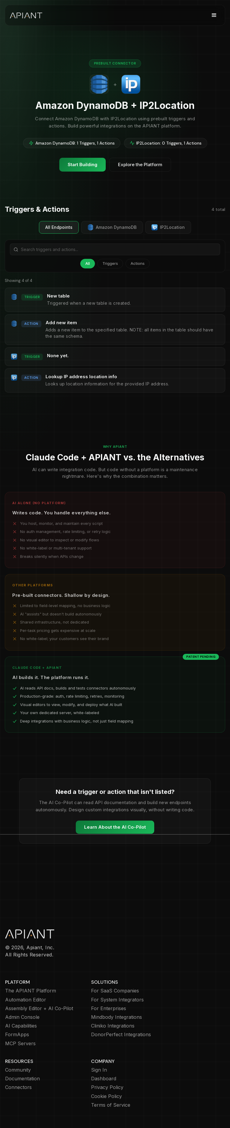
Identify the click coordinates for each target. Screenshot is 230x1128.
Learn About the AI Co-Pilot (115, 827)
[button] (214, 15)
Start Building (82, 164)
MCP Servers (20, 1043)
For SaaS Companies (115, 991)
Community (18, 1070)
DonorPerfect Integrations (121, 1034)
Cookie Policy (106, 1096)
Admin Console (22, 1017)
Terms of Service (110, 1105)
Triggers (110, 263)
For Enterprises (108, 1008)
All (87, 263)
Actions (138, 263)
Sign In (99, 1070)
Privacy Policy (107, 1087)
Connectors (18, 1087)
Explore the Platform (140, 164)
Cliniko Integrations (112, 1026)
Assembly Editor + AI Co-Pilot (39, 1008)
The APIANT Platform (30, 991)
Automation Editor (25, 1000)
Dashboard (103, 1079)
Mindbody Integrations (116, 1017)
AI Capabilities (21, 1026)
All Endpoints (58, 227)
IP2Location (168, 227)
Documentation (22, 1079)
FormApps (17, 1034)
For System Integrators (117, 1000)
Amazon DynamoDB (112, 227)
